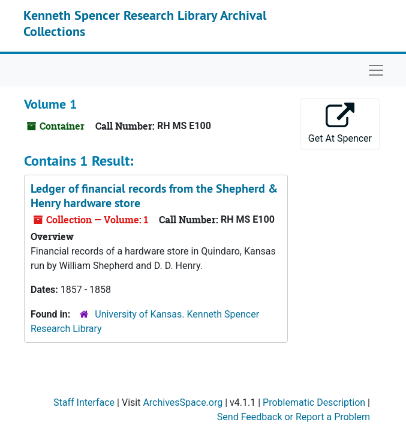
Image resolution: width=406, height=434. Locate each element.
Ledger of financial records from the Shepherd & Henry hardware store (154, 196)
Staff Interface (84, 402)
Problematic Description (314, 402)
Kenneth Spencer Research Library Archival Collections (144, 23)
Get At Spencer (340, 123)
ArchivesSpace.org (182, 402)
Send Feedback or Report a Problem (293, 417)
